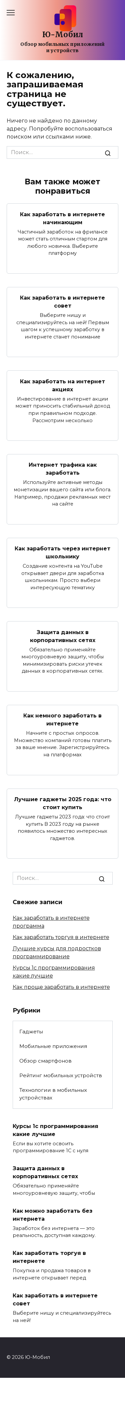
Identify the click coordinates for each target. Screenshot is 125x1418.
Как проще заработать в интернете (61, 987)
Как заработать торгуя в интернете (61, 937)
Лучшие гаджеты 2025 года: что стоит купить (62, 803)
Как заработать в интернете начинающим (62, 218)
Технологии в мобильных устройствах (53, 1094)
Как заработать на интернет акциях (62, 385)
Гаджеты (31, 1031)
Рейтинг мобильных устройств (60, 1075)
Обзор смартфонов (45, 1061)
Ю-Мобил (62, 34)
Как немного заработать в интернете (62, 719)
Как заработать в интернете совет (62, 302)
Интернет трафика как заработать (63, 469)
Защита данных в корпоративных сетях (62, 636)
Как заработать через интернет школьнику (62, 552)
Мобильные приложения (53, 1046)
